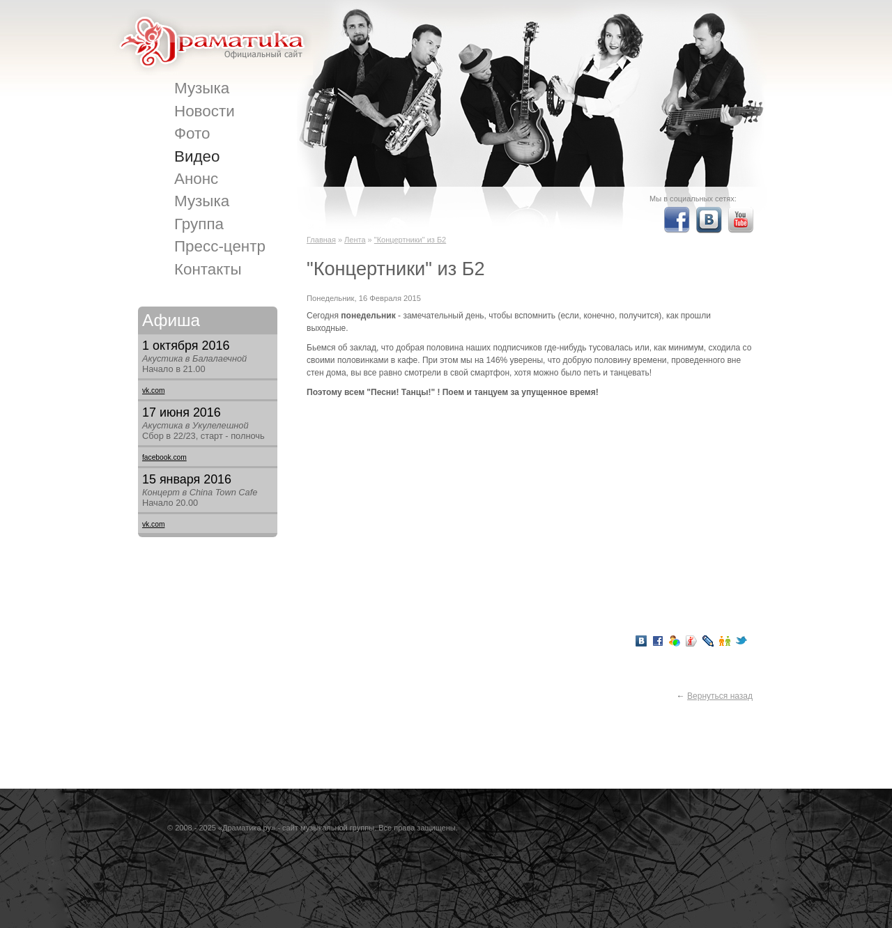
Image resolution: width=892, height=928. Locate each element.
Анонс (196, 178)
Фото (192, 133)
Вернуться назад (720, 696)
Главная (321, 239)
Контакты (208, 269)
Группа (199, 224)
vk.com (153, 390)
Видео (197, 156)
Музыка (201, 88)
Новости (204, 111)
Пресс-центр (220, 246)
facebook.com (164, 457)
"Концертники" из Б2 (410, 239)
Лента (354, 239)
